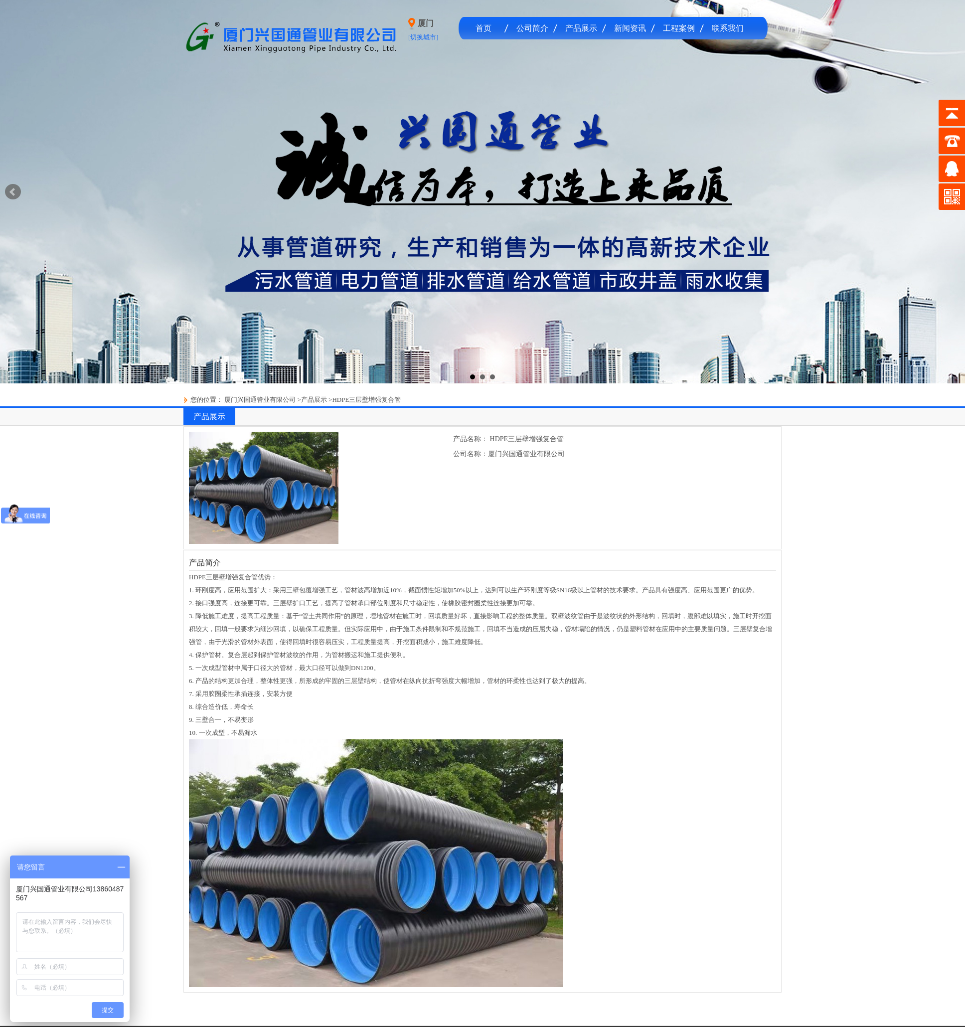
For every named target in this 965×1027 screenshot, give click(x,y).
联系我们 (728, 28)
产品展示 (581, 28)
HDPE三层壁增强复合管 (366, 399)
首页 (483, 28)
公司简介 (532, 28)
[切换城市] (423, 37)
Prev (13, 192)
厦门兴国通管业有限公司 (259, 399)
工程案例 (679, 28)
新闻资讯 (630, 28)
